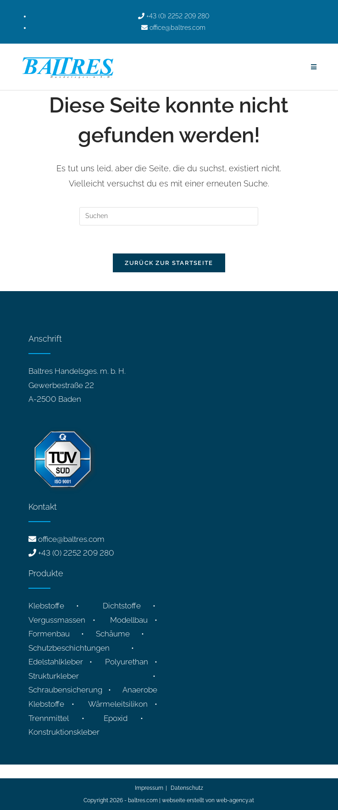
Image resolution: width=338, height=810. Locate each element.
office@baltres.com (71, 539)
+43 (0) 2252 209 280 (76, 552)
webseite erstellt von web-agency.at (208, 800)
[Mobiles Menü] (314, 67)
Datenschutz (187, 788)
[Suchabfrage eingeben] (168, 216)
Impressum (149, 788)
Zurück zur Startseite (169, 262)
